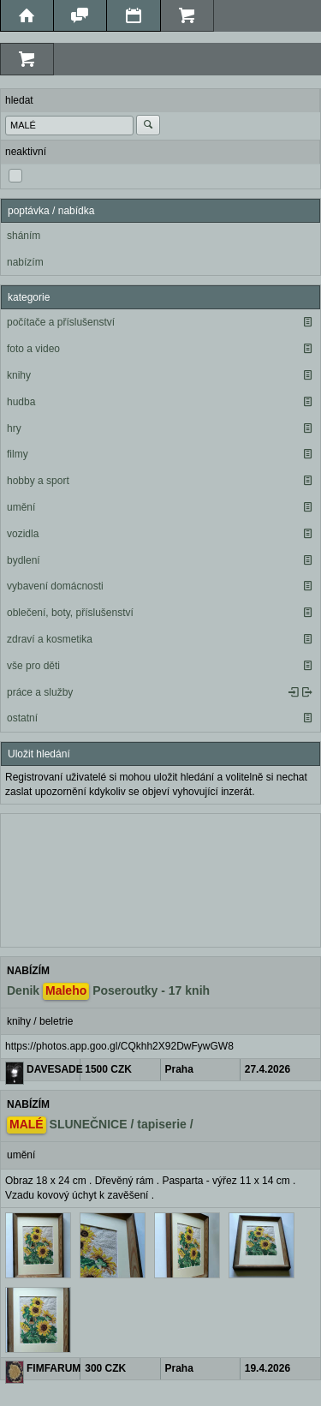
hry (14, 428)
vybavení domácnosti (55, 586)
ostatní (22, 718)
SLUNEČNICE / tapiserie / (100, 1125)
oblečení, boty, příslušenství (70, 613)
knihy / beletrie (40, 1021)
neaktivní (25, 152)
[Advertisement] (160, 878)
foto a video (33, 349)
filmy (17, 454)
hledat (19, 100)
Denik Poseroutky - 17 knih (108, 991)
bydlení (23, 560)
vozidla (23, 534)
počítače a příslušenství (61, 322)
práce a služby (40, 692)
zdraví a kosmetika (49, 639)
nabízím (25, 262)
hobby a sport (38, 481)
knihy (19, 375)
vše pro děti (33, 666)
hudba (21, 402)
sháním (23, 236)
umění (21, 507)
